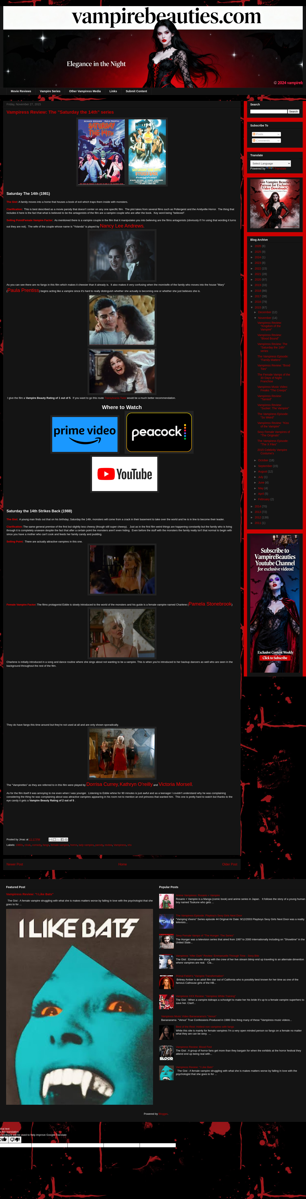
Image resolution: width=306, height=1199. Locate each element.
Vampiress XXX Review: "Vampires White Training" (206, 996)
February (264, 499)
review (108, 844)
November (265, 317)
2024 (258, 257)
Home (122, 864)
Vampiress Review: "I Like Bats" (29, 894)
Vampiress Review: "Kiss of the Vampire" (273, 424)
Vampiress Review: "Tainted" (269, 397)
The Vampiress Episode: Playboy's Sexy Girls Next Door (209, 915)
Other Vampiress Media (85, 91)
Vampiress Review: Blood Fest (194, 1046)
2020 (258, 279)
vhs (129, 844)
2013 (258, 512)
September (265, 466)
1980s (19, 844)
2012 (258, 517)
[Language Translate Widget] (270, 163)
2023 (258, 262)
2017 (258, 296)
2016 (258, 301)
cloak (27, 844)
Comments (261, 140)
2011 (258, 523)
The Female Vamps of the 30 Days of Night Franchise (273, 378)
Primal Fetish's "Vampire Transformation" (200, 975)
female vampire (60, 844)
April (261, 493)
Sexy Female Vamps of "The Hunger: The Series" (205, 935)
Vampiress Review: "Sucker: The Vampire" (273, 406)
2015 (258, 307)
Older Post (229, 864)
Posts (258, 134)
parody (99, 844)
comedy (36, 844)
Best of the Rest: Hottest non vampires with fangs (205, 1026)
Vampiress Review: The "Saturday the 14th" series (272, 347)
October (263, 460)
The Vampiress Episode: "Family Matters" (272, 358)
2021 (258, 274)
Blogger (163, 1113)
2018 (258, 290)
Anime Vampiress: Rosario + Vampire (198, 895)
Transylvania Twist (115, 397)
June (261, 482)
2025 (258, 251)
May (261, 488)
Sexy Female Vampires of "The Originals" (273, 433)
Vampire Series (50, 91)
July (261, 477)
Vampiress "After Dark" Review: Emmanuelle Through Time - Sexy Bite (217, 955)
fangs (46, 844)
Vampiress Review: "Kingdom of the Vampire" (269, 326)
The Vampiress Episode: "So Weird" (272, 415)
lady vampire (86, 844)
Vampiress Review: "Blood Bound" (269, 336)
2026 (258, 246)
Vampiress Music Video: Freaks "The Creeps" (272, 388)
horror (73, 844)
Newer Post (15, 864)
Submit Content (136, 91)
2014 (258, 506)
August (263, 471)
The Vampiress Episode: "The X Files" (272, 442)
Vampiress (120, 844)
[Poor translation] (14, 1139)
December (265, 312)
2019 (258, 285)
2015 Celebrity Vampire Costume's (272, 451)
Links (113, 91)
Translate (276, 168)
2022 (258, 268)
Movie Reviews (21, 91)
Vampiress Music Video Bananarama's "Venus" (188, 1016)
